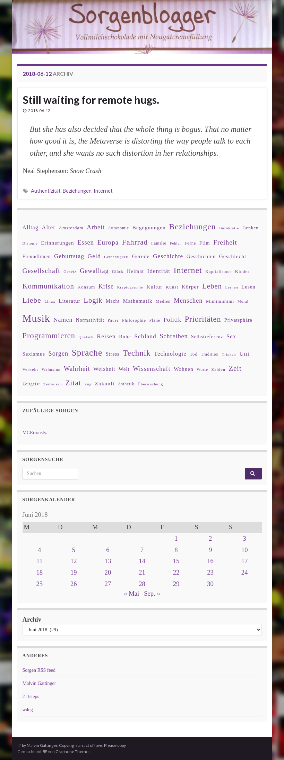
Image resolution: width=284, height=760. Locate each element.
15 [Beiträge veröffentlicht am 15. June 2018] (176, 561)
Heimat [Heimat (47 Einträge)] (135, 271)
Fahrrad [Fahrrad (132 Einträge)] (135, 242)
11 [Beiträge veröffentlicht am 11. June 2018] (39, 561)
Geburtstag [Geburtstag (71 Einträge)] (69, 256)
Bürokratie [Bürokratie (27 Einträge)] (229, 228)
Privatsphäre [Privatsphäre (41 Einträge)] (238, 320)
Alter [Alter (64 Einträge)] (48, 227)
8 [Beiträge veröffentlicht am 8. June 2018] (176, 549)
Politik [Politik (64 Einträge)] (172, 320)
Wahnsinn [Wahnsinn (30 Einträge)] (51, 369)
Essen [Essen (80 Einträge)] (85, 242)
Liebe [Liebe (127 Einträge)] (32, 300)
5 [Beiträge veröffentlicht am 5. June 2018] (73, 549)
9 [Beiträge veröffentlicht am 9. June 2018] (210, 549)
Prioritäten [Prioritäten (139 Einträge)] (203, 319)
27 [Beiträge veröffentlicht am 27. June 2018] (108, 583)
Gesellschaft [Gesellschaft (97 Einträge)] (41, 270)
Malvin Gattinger (39, 683)
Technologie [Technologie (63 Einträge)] (170, 353)
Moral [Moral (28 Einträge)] (243, 301)
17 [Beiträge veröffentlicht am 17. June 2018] (244, 561)
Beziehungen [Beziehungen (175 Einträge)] (192, 226)
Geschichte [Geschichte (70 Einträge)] (168, 256)
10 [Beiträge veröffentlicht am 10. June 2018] (244, 549)
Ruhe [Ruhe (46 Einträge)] (125, 336)
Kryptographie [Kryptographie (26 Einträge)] (130, 287)
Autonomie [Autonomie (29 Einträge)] (118, 228)
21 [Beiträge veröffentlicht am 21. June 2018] (142, 572)
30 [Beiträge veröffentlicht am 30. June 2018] (210, 583)
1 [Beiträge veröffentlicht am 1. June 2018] (176, 538)
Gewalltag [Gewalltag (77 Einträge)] (94, 270)
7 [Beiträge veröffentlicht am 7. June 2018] (142, 549)
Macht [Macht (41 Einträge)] (113, 301)
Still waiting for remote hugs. (91, 99)
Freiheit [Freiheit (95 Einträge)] (225, 242)
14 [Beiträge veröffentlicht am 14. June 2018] (142, 561)
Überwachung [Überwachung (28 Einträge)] (150, 384)
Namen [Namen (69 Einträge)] (62, 319)
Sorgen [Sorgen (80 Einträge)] (59, 353)
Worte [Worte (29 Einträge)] (202, 369)
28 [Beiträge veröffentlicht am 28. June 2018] (142, 583)
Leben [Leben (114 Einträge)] (212, 286)
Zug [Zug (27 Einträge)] (88, 384)
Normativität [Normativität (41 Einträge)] (90, 320)
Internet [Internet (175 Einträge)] (188, 270)
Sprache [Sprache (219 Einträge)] (87, 352)
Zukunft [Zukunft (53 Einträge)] (105, 383)
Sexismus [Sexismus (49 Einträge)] (34, 354)
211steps (31, 696)
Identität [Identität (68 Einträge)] (158, 271)
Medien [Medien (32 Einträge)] (163, 301)
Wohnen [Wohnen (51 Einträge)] (183, 369)
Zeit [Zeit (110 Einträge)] (235, 368)
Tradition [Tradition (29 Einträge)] (209, 354)
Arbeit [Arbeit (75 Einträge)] (96, 227)
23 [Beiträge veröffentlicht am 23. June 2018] (210, 572)
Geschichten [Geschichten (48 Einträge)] (201, 256)
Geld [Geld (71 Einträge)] (94, 256)
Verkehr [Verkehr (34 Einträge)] (30, 369)
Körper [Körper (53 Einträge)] (190, 287)
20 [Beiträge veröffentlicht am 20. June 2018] (108, 572)
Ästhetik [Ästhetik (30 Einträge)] (126, 384)
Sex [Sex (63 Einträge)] (231, 336)
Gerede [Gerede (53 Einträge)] (141, 256)
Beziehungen (77, 191)
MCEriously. (35, 432)
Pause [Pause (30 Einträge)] (113, 320)
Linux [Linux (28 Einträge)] (49, 301)
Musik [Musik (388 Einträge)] (36, 318)
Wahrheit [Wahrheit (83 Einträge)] (77, 368)
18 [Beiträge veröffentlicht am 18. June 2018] (39, 572)
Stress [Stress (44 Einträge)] (113, 354)
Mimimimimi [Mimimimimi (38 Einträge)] (220, 301)
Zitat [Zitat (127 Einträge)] (73, 383)
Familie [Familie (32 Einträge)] (158, 243)
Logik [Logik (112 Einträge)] (93, 300)
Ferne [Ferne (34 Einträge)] (190, 243)
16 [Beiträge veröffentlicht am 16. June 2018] (210, 561)
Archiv (32, 619)
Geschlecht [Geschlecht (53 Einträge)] (233, 256)
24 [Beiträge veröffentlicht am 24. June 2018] (244, 572)
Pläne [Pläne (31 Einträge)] (154, 320)
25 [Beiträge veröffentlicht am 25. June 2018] (39, 583)
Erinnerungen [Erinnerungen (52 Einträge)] (57, 243)
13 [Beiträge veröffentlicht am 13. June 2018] (108, 561)
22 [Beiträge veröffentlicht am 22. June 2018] (176, 572)
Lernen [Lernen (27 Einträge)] (231, 287)
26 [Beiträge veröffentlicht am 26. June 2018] (73, 583)
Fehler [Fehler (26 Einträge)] (175, 243)
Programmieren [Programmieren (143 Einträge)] (49, 335)
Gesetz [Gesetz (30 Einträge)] (70, 271)
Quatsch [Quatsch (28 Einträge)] (85, 337)
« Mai (131, 593)
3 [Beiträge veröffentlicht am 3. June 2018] (244, 538)
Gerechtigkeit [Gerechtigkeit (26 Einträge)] (116, 257)
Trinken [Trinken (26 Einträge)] (229, 354)
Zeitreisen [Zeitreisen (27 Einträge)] (52, 384)
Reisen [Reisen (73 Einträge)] (106, 336)
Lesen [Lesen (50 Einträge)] (248, 287)
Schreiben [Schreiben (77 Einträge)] (174, 336)
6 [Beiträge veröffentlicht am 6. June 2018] (107, 549)
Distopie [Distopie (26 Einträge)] (30, 243)
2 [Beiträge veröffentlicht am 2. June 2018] (210, 538)
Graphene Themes (73, 751)
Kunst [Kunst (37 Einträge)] (172, 287)
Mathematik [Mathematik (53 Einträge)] (138, 301)
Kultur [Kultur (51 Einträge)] (154, 287)
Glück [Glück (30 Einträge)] (117, 271)
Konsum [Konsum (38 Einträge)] (86, 287)
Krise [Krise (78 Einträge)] (106, 286)
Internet (103, 191)
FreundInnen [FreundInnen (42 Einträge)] (37, 256)
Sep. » (152, 593)
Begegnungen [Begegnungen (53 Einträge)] (149, 227)
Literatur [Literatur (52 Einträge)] (69, 301)
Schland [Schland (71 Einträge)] (145, 336)
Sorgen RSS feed (39, 670)
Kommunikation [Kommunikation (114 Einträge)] (48, 286)
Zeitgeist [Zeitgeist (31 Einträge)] (31, 384)
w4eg (28, 709)
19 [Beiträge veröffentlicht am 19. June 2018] (73, 572)
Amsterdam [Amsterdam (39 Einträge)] (71, 227)
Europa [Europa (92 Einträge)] (108, 242)
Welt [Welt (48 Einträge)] (124, 369)
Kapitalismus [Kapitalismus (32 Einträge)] (218, 271)
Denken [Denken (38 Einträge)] (250, 227)
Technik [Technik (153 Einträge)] (136, 353)
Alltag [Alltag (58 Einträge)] (30, 227)
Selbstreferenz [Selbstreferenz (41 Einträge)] (207, 336)
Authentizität (46, 191)
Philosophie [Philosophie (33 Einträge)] (134, 320)
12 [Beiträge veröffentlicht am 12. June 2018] (73, 561)
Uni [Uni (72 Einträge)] (244, 353)
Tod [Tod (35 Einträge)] (194, 354)
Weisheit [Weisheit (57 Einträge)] (104, 369)
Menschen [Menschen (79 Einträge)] (188, 300)
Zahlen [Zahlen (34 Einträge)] (219, 369)
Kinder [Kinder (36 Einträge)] (242, 271)
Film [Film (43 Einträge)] (204, 243)
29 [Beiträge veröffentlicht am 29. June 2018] (176, 583)
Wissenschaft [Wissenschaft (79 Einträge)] (151, 368)
